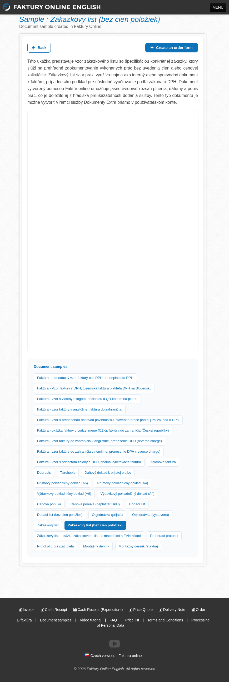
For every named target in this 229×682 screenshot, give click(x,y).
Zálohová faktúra (163, 462)
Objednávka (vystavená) (150, 515)
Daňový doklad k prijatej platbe (107, 473)
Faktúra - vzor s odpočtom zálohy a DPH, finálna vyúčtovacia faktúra (89, 462)
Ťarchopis (67, 473)
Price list (132, 620)
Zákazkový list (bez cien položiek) (95, 525)
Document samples (56, 620)
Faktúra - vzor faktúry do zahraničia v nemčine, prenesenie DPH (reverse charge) (98, 451)
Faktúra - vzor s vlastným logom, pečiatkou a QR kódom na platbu (87, 399)
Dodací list (137, 504)
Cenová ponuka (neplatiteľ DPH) (95, 504)
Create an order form (171, 48)
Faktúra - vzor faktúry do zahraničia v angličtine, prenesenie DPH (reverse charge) (99, 441)
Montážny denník (96, 546)
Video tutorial (90, 620)
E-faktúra (24, 620)
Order (198, 609)
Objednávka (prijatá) (107, 515)
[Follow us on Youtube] (114, 644)
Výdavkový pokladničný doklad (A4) (128, 494)
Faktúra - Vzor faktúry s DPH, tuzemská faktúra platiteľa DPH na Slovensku (94, 388)
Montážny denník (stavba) (138, 546)
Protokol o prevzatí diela (55, 546)
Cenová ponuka (49, 504)
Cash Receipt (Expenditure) (98, 609)
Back (39, 48)
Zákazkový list (48, 525)
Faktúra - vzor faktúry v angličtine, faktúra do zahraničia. (79, 409)
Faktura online (130, 656)
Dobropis (44, 473)
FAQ (113, 620)
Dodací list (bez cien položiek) (60, 515)
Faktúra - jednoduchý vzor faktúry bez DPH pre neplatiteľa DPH (85, 378)
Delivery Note (172, 609)
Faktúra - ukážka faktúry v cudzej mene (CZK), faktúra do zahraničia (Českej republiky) (103, 430)
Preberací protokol (164, 536)
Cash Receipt (54, 609)
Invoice (27, 609)
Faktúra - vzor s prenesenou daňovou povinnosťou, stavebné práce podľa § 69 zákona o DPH (108, 420)
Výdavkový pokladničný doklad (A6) (64, 494)
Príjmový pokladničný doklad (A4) (122, 483)
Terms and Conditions (165, 620)
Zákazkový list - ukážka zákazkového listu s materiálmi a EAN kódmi (89, 536)
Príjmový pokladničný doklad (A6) (62, 483)
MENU (218, 7)
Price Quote (141, 609)
